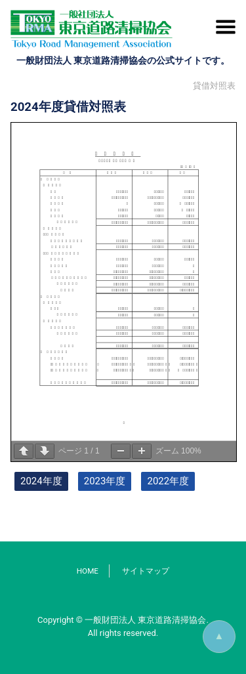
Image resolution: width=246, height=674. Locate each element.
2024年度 (41, 481)
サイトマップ (145, 571)
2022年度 (168, 481)
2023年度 (105, 481)
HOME (87, 571)
